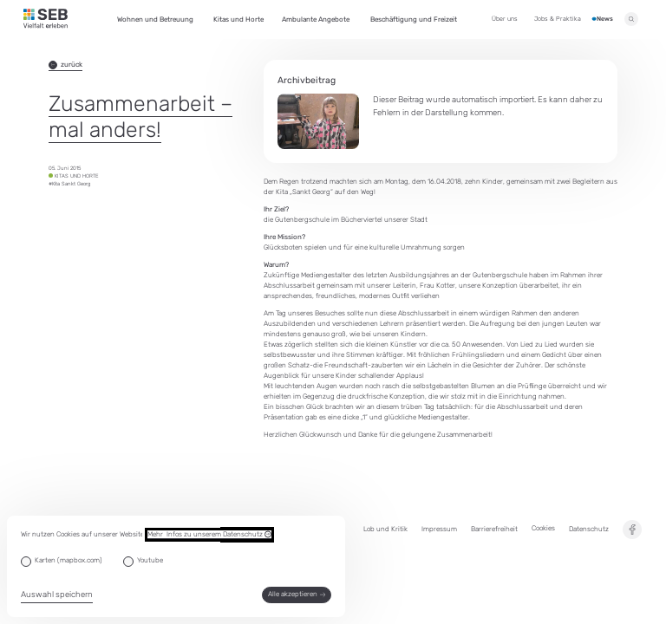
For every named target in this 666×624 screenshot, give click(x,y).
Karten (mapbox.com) (68, 560)
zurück (66, 65)
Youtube (150, 560)
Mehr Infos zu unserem (209, 534)
